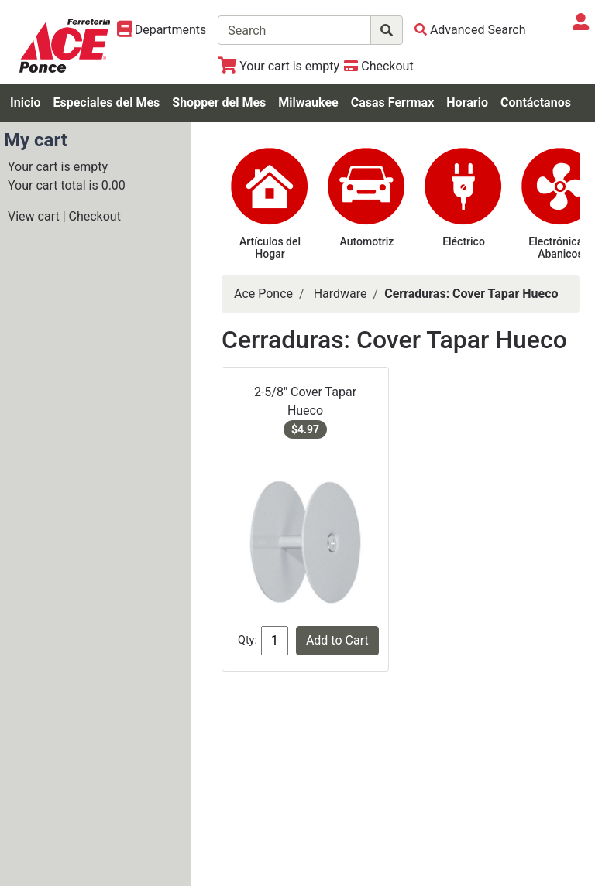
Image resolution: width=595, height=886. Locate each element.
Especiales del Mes (106, 102)
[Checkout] (378, 66)
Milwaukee (308, 102)
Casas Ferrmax (393, 102)
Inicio (25, 102)
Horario (467, 102)
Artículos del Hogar (270, 248)
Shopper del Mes (219, 102)
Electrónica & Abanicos (560, 248)
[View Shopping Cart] (278, 66)
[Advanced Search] (470, 29)
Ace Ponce (263, 293)
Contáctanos (535, 102)
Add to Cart (337, 640)
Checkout (95, 216)
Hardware (340, 293)
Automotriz (367, 241)
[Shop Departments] (162, 30)
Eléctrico (463, 241)
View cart (34, 216)
